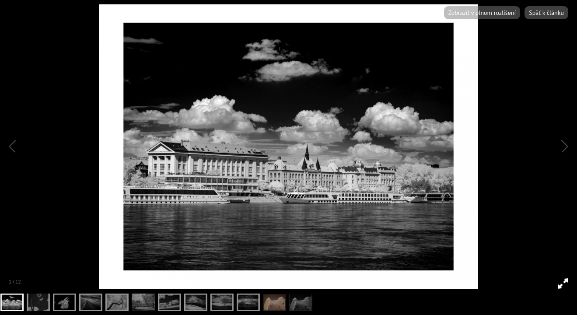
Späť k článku (546, 13)
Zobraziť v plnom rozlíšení (482, 13)
